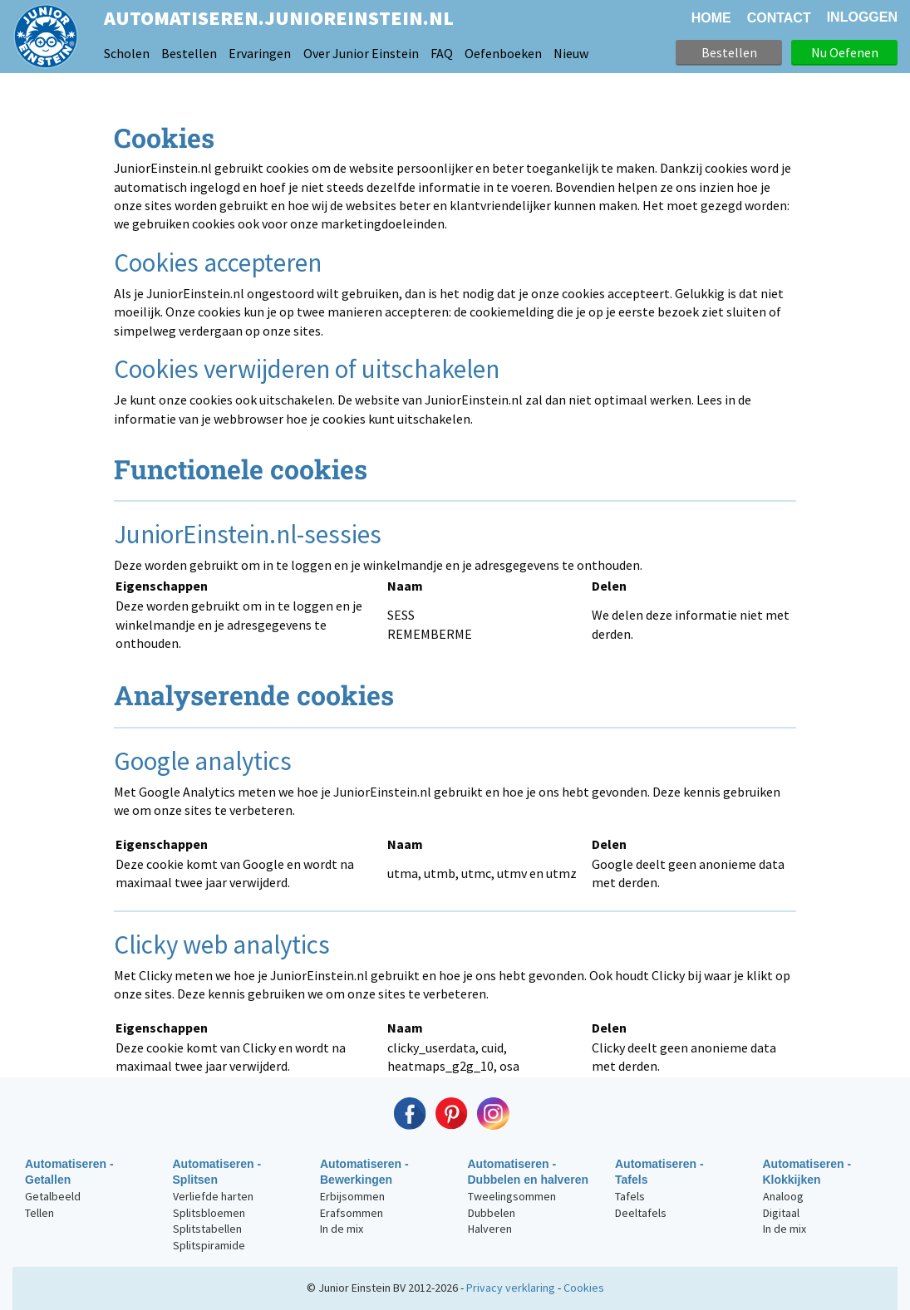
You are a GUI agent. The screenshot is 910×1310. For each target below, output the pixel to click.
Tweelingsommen (512, 1196)
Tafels (630, 1196)
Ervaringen (260, 53)
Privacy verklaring (510, 1287)
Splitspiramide (209, 1245)
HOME (711, 18)
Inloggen (862, 17)
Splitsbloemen (209, 1212)
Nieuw (570, 53)
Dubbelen (491, 1212)
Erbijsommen (352, 1196)
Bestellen (189, 53)
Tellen (39, 1212)
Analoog (783, 1196)
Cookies (583, 1287)
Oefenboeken (503, 53)
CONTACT (779, 18)
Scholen (127, 53)
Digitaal (781, 1212)
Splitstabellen (207, 1228)
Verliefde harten (213, 1196)
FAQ (441, 53)
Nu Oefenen (844, 52)
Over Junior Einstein (361, 53)
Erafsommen (351, 1212)
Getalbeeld (53, 1196)
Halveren (490, 1228)
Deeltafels (641, 1212)
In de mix (341, 1228)
